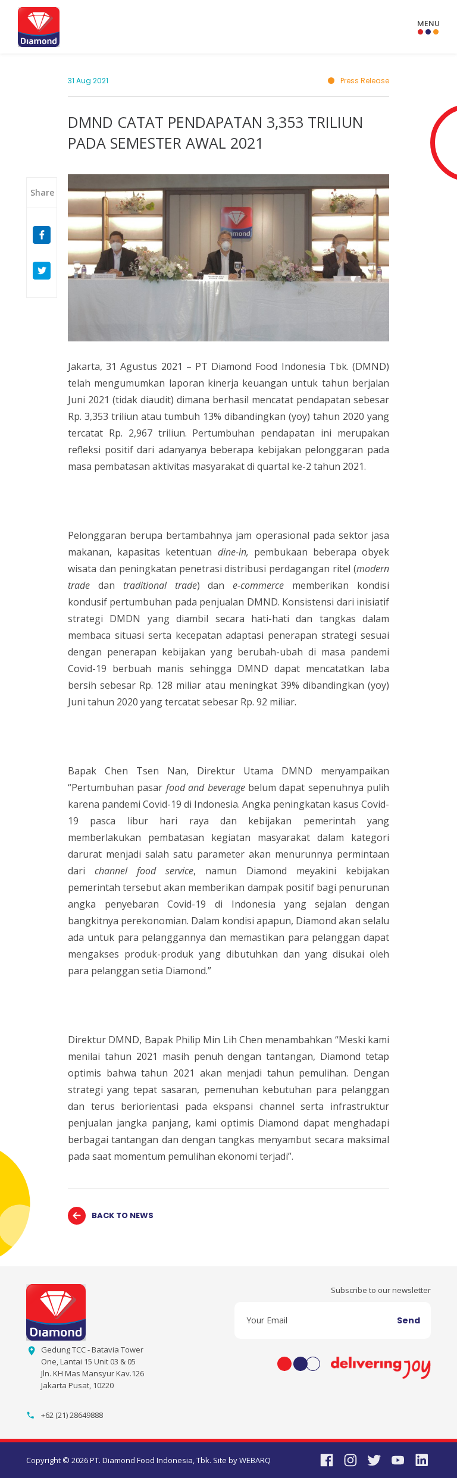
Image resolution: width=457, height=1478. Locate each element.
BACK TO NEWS (123, 1215)
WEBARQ (255, 1460)
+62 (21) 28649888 (72, 1415)
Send (408, 1320)
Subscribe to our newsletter (381, 1290)
